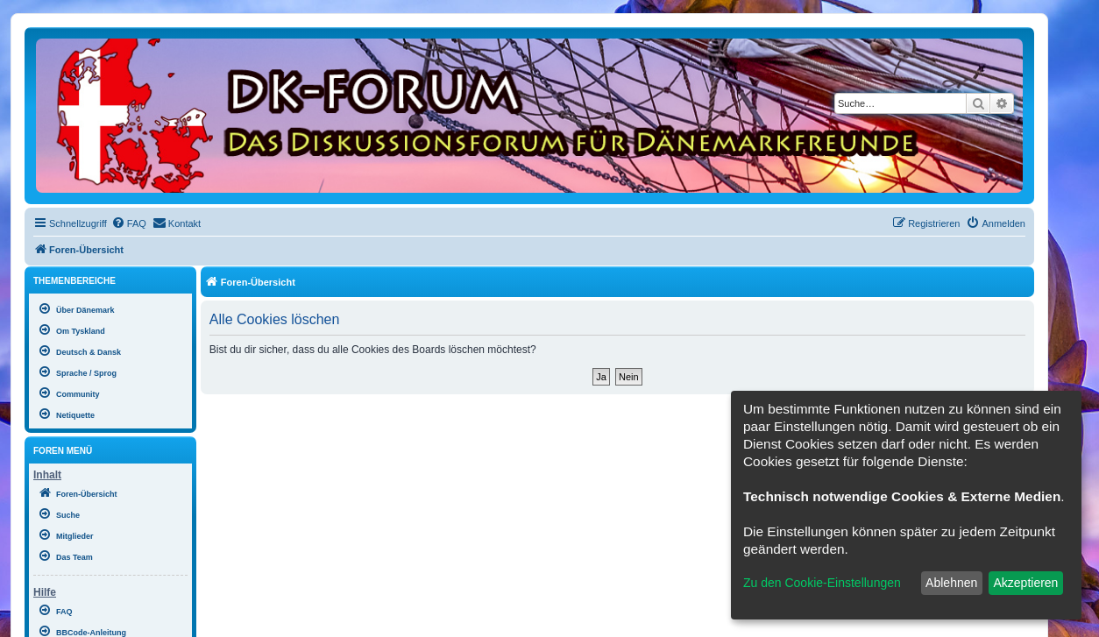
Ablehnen (951, 583)
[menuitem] (128, 223)
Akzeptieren (1025, 583)
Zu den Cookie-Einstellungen (822, 583)
